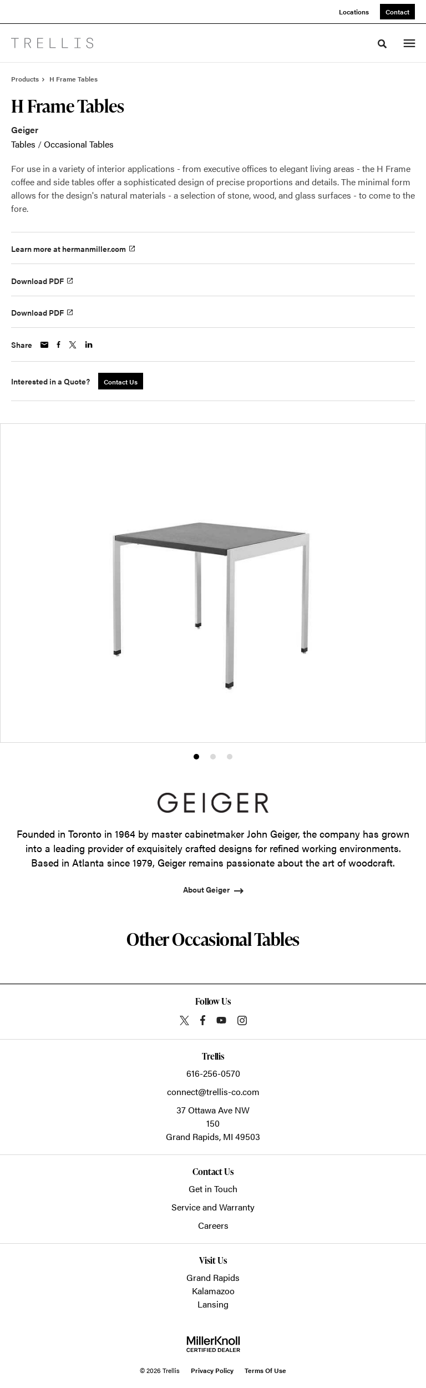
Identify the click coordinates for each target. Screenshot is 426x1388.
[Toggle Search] (382, 43)
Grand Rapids (213, 1277)
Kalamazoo (213, 1290)
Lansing (213, 1304)
